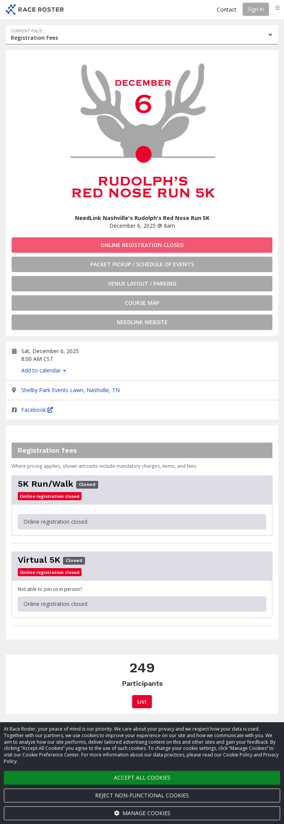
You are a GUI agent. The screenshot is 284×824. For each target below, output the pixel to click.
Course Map (142, 302)
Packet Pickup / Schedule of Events (142, 264)
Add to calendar (43, 370)
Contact (226, 9)
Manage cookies (142, 813)
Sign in (256, 9)
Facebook (37, 409)
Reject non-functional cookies (142, 795)
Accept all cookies (142, 777)
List (142, 701)
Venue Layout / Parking (142, 283)
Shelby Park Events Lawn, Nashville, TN (70, 390)
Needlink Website (142, 322)
